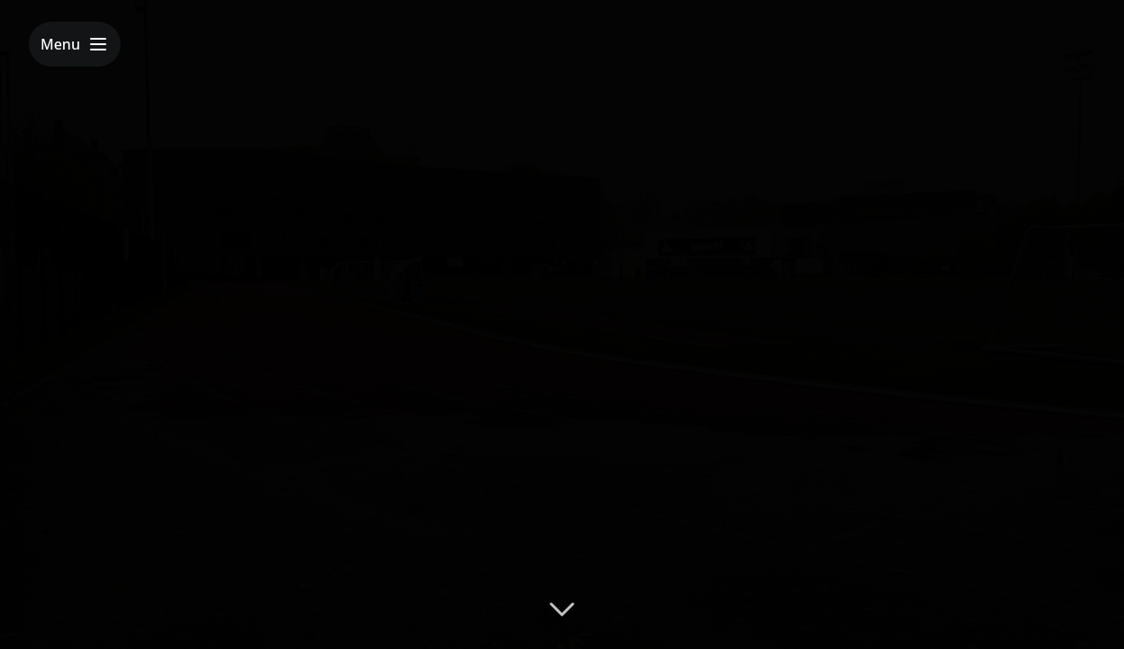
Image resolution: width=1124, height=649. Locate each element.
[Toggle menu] (75, 44)
